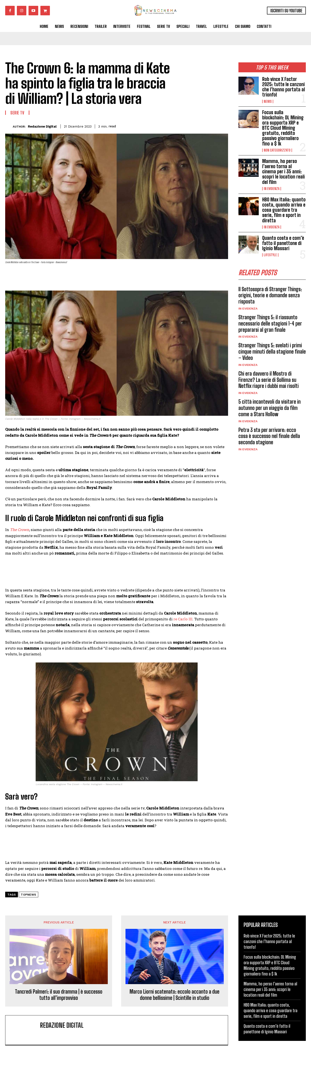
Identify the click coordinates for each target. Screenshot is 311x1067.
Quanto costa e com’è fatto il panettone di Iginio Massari (283, 243)
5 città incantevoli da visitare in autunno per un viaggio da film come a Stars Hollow (269, 407)
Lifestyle (270, 255)
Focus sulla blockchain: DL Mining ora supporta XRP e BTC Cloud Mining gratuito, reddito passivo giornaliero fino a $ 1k (283, 128)
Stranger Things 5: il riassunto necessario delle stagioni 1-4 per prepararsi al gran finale (270, 323)
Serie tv (17, 113)
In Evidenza (271, 188)
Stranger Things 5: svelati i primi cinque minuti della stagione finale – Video (272, 351)
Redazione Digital (42, 126)
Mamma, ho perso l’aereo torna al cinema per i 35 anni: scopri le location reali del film (283, 171)
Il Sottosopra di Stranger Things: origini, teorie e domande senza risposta (270, 295)
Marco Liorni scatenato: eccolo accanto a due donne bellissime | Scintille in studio (174, 995)
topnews (28, 894)
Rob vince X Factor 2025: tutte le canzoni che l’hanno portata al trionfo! (283, 87)
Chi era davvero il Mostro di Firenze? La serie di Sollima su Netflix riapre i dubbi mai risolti (268, 379)
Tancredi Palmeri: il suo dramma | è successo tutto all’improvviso (58, 995)
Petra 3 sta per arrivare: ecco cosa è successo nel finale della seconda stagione (269, 436)
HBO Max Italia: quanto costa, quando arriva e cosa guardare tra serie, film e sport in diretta (284, 210)
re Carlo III (182, 618)
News (268, 101)
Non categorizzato (277, 150)
